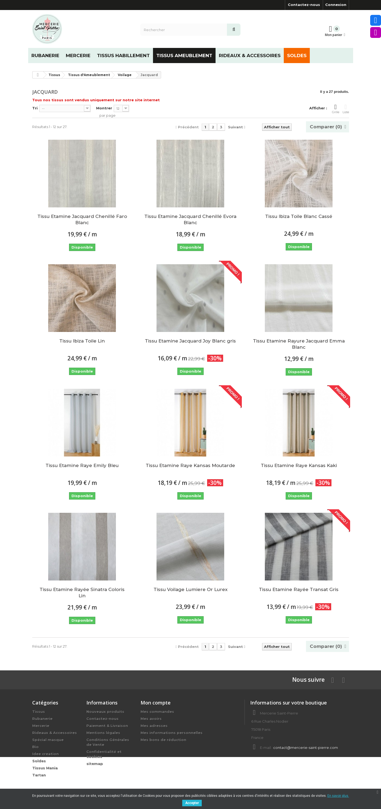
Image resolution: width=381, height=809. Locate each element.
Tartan (39, 775)
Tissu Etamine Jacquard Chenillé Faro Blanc (82, 219)
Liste (346, 109)
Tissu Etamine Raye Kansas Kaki (299, 465)
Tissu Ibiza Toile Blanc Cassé (298, 216)
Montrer (104, 108)
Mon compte (156, 702)
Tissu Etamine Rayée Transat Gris (298, 589)
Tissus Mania (45, 768)
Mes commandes (157, 711)
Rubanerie (42, 718)
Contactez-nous (304, 4)
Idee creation (45, 754)
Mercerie (40, 725)
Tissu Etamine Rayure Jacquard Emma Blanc (299, 344)
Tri (35, 108)
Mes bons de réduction (163, 740)
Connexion (335, 4)
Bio (35, 747)
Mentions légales (103, 732)
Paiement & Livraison (107, 725)
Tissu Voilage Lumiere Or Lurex (190, 589)
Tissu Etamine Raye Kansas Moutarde (190, 465)
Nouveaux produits (105, 711)
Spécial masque (48, 740)
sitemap (94, 763)
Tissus (38, 711)
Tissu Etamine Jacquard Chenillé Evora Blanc (190, 219)
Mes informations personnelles (172, 732)
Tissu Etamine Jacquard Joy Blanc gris (190, 341)
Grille (335, 109)
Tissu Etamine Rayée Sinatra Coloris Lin (82, 592)
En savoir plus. (338, 796)
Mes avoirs (151, 718)
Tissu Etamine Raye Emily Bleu (82, 465)
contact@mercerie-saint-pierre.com (305, 747)
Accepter (192, 803)
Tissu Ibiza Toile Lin (82, 341)
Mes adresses (154, 725)
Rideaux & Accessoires (54, 732)
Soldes (39, 761)
